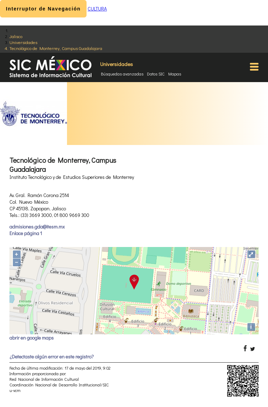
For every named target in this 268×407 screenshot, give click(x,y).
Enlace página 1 (25, 233)
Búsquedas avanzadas (122, 74)
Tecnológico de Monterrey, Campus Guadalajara (55, 48)
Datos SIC (156, 74)
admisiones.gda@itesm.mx (37, 226)
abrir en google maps (31, 337)
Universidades (23, 42)
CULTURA (97, 8)
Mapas (174, 74)
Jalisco (15, 36)
